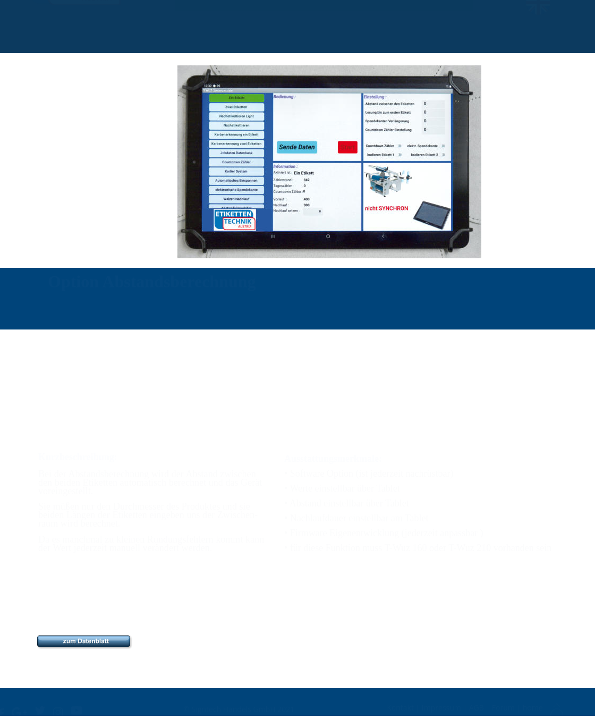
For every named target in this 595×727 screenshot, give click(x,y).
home (533, 706)
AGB (477, 706)
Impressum (442, 706)
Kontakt (401, 706)
